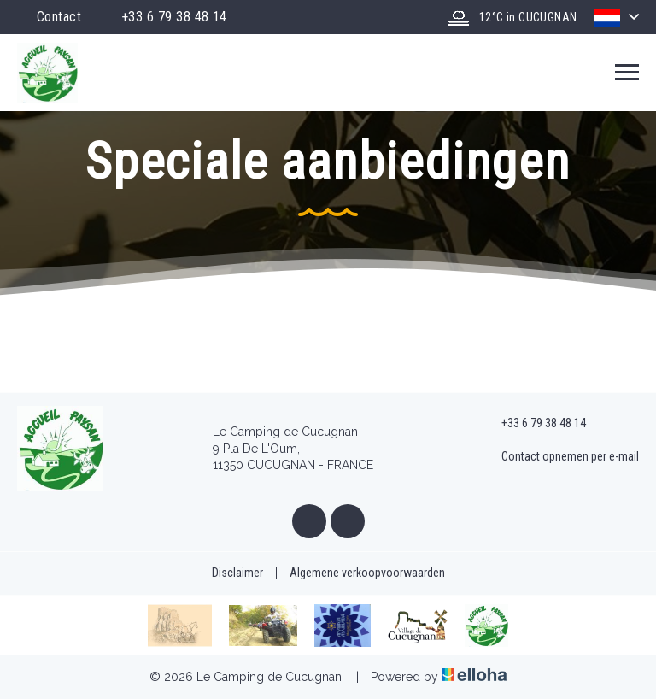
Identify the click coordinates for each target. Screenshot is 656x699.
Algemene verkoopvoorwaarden (367, 572)
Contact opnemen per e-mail (560, 457)
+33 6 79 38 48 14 (534, 424)
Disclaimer (237, 572)
